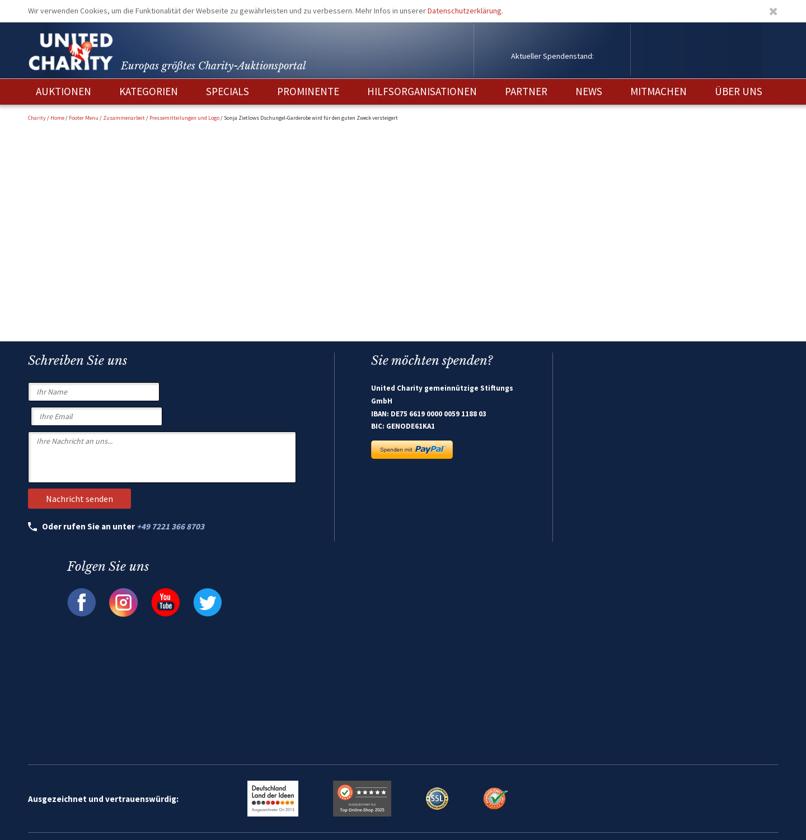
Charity (37, 117)
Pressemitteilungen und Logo (184, 117)
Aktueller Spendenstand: (552, 56)
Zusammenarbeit (124, 117)
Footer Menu (84, 117)
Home (57, 117)
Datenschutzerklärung (465, 11)
